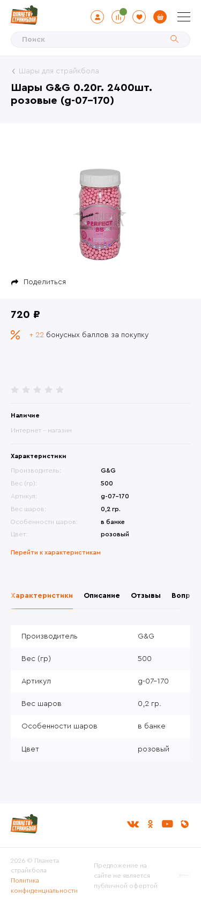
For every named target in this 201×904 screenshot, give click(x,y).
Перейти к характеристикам (56, 552)
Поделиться (45, 282)
